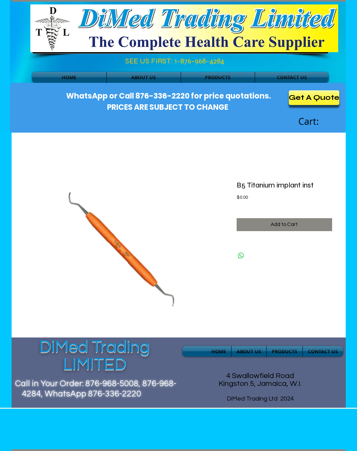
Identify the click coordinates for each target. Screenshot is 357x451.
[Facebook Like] (61, 62)
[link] (316, 121)
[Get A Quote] (314, 97)
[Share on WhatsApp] (241, 256)
